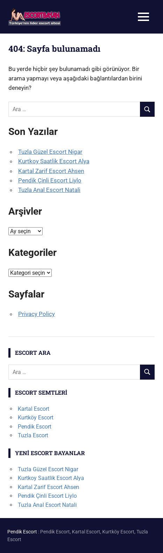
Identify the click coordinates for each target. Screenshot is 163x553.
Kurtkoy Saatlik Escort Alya (53, 161)
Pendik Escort (34, 426)
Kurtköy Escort (35, 417)
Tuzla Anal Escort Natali (49, 189)
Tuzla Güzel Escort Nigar (50, 151)
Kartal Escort (33, 408)
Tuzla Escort (33, 435)
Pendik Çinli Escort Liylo (49, 180)
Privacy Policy (36, 313)
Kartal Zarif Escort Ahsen (51, 170)
